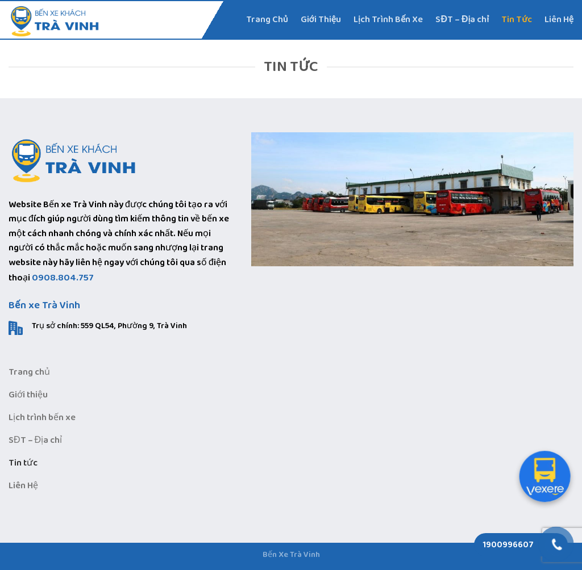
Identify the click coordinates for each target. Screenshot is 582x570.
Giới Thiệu (321, 19)
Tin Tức (516, 19)
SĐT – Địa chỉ (462, 19)
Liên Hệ (558, 19)
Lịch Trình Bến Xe (388, 19)
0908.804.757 (63, 278)
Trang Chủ (267, 19)
